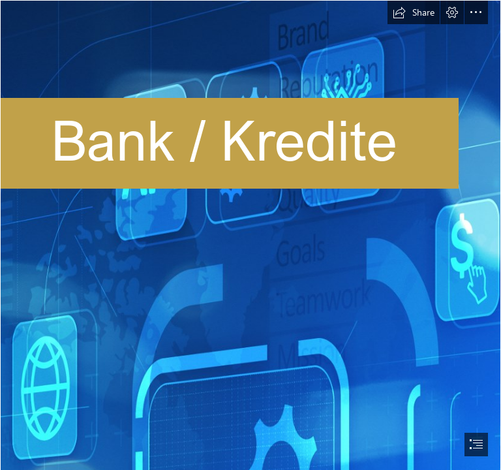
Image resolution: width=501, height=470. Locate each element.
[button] (413, 12)
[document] (250, 235)
